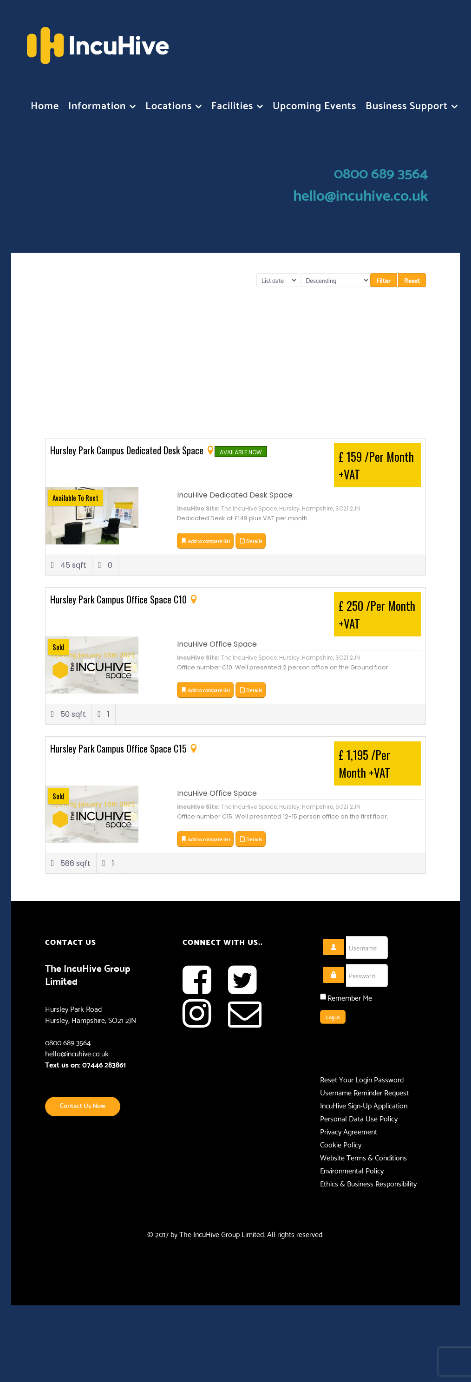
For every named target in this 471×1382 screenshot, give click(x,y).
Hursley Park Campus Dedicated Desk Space (128, 450)
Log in (333, 1017)
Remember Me (349, 997)
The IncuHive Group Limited (221, 1233)
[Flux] (98, 40)
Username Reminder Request (364, 1092)
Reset (412, 280)
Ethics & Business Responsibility (368, 1183)
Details (250, 540)
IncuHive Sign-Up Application (363, 1105)
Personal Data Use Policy (359, 1118)
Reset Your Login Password (362, 1079)
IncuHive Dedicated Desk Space (235, 495)
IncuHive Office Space (217, 644)
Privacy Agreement (348, 1131)
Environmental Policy (352, 1170)
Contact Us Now (82, 1105)
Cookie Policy (340, 1144)
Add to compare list (205, 540)
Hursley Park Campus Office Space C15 (119, 748)
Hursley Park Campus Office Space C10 (119, 599)
